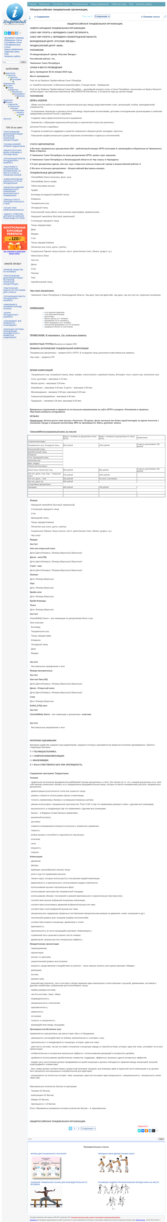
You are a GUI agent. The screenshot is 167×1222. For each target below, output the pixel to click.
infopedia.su (33, 1220)
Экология (7, 119)
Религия (9, 102)
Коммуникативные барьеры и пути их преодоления (13, 181)
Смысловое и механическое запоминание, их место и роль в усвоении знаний (12, 171)
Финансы (20, 112)
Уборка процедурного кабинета (10, 315)
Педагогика (8, 100)
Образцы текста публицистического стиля (13, 202)
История (9, 86)
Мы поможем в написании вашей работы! (107, 1217)
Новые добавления (13, 49)
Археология (10, 73)
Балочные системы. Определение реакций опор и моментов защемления (13, 333)
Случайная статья (13, 42)
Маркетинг (14, 90)
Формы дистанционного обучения (48, 1154)
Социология (13, 104)
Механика (20, 96)
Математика (17, 92)
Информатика (9, 84)
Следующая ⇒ (102, 16)
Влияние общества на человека (13, 271)
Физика (15, 108)
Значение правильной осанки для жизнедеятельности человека (58, 1183)
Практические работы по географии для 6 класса (14, 290)
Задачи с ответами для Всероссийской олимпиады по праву (14, 216)
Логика (10, 88)
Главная (32, 4)
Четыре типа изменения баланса (13, 209)
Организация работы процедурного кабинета (14, 161)
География (16, 79)
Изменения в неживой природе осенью (12, 307)
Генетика (13, 77)
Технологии (14, 106)
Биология (12, 75)
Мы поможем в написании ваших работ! (14, 252)
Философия (19, 110)
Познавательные (80, 4)
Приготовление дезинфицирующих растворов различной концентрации (13, 136)
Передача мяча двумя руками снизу (116, 1154)
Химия (21, 115)
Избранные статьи (13, 40)
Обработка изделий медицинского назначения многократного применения (13, 191)
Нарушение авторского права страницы (83, 1217)
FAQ (6, 54)
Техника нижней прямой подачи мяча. (14, 145)
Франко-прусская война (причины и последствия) (12, 152)
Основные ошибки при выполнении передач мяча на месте (128, 1182)
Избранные (44, 4)
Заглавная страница (14, 38)
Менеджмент (19, 94)
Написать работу (12, 56)
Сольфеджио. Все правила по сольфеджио (12, 323)
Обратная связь (12, 52)
